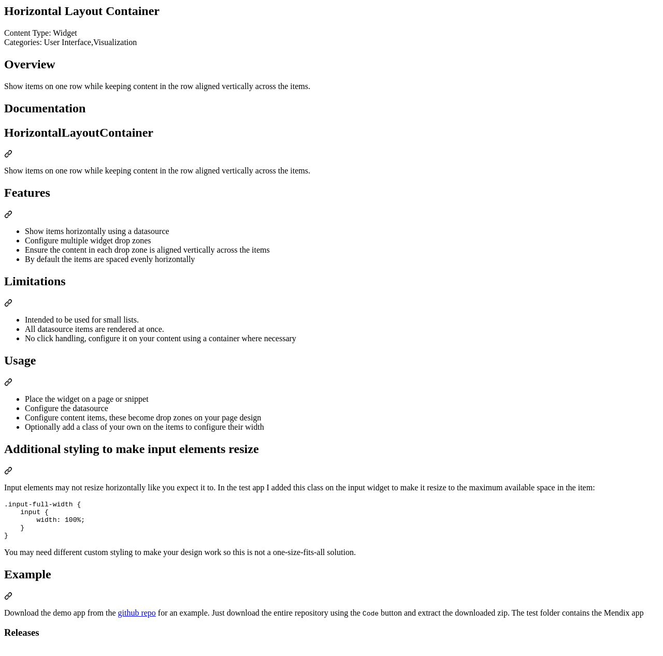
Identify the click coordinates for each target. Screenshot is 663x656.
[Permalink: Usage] (8, 383)
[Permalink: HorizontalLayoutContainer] (8, 155)
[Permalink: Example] (8, 605)
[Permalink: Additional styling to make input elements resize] (8, 472)
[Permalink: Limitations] (8, 304)
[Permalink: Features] (8, 215)
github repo (137, 620)
